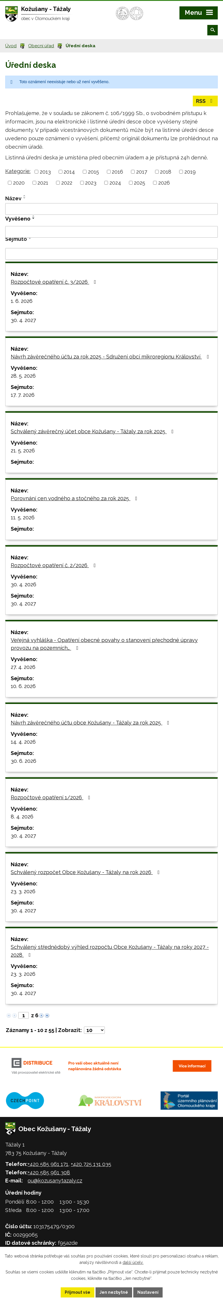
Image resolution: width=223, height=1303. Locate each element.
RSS (205, 101)
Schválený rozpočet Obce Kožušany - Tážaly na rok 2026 (86, 872)
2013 (45, 172)
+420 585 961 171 (48, 1164)
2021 (42, 183)
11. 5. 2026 (23, 517)
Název (13, 198)
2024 (115, 183)
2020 (19, 183)
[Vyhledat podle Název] (111, 209)
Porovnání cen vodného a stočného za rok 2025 (75, 498)
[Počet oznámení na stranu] (94, 1030)
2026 (164, 183)
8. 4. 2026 (22, 817)
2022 (66, 183)
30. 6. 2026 (23, 761)
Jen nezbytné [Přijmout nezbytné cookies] (114, 1292)
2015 (93, 172)
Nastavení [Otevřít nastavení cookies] (148, 1292)
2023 (90, 183)
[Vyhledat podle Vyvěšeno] (111, 232)
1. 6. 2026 (22, 301)
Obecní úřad (41, 45)
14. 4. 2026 (23, 742)
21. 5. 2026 (23, 450)
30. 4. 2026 (23, 584)
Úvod (11, 45)
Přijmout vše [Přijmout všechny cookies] (77, 1292)
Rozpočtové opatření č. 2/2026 (54, 565)
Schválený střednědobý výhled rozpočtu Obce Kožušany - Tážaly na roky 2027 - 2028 (110, 951)
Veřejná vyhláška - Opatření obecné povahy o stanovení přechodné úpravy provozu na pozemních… (104, 644)
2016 (117, 172)
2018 (165, 172)
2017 (141, 172)
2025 (139, 183)
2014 (69, 172)
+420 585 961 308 (49, 1172)
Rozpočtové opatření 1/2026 (52, 797)
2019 (190, 172)
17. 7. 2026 (23, 395)
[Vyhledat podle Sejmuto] (111, 254)
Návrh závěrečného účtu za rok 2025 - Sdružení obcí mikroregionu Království (111, 357)
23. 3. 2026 (23, 891)
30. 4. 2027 (23, 320)
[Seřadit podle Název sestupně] (24, 198)
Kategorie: (17, 171)
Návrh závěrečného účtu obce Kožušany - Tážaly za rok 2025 (91, 723)
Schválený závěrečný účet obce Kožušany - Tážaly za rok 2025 (93, 431)
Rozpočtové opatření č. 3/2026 (54, 282)
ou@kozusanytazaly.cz (55, 1181)
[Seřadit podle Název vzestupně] (24, 195)
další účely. (133, 1262)
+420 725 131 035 (91, 1164)
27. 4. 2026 (23, 667)
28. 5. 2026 (23, 376)
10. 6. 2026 (23, 686)
